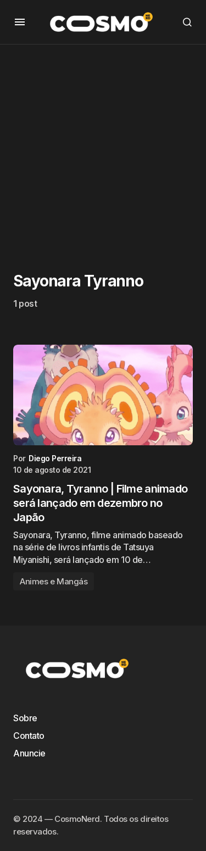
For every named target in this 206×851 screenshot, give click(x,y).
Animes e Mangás (53, 581)
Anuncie (29, 753)
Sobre (25, 717)
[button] (19, 22)
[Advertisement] (103, 148)
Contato (28, 735)
